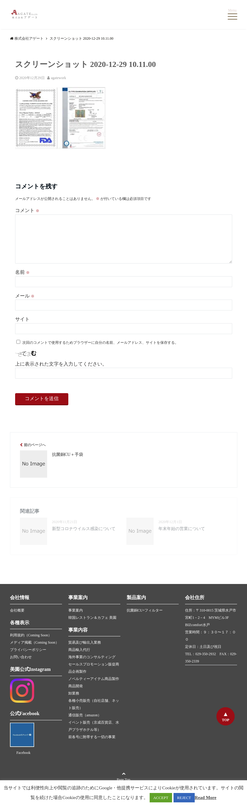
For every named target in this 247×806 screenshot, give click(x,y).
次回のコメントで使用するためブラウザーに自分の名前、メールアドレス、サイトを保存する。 (100, 342)
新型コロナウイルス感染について (83, 528)
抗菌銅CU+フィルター (145, 610)
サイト (22, 319)
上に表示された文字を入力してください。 (61, 364)
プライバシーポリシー (28, 650)
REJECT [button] (184, 797)
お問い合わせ (21, 657)
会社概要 (17, 610)
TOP (225, 720)
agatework (58, 78)
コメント (27, 210)
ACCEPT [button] (160, 797)
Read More (205, 797)
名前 (22, 272)
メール (24, 295)
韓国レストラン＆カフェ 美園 (92, 617)
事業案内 (75, 610)
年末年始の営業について (181, 528)
